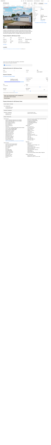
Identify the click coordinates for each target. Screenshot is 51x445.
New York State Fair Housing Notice (30, 380)
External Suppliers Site (18, 372)
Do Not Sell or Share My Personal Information (32, 359)
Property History (19, 5)
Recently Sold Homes (17, 373)
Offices (4, 362)
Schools (29, 5)
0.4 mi (45, 203)
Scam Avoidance (30, 360)
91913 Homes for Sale (6, 331)
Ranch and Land (17, 371)
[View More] (5, 44)
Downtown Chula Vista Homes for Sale (8, 309)
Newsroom (4, 363)
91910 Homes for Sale (6, 329)
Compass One (17, 359)
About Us (4, 353)
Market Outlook (17, 358)
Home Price (4, 88)
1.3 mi (44, 207)
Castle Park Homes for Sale (7, 306)
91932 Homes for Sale (6, 334)
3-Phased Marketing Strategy (19, 357)
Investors (4, 357)
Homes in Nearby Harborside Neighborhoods (11, 303)
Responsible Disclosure (36, 360)
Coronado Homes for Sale (7, 322)
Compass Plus (16, 364)
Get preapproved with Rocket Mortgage (40, 22)
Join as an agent (5, 358)
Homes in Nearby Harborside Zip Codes (10, 326)
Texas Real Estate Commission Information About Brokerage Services (34, 378)
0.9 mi (45, 205)
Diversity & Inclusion (17, 367)
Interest (27, 84)
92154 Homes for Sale (6, 328)
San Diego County (43, 20)
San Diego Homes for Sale (7, 316)
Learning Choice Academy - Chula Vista (14, 209)
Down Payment (28, 88)
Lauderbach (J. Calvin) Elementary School (14, 203)
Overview (4, 5)
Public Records (24, 5)
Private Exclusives (17, 354)
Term (4, 84)
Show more (5, 312)
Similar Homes (33, 5)
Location (8, 5)
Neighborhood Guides (18, 368)
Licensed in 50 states (29, 385)
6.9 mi (45, 209)
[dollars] (34, 90)
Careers (4, 359)
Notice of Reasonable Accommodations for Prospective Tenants (34, 381)
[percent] (45, 90)
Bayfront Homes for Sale (7, 304)
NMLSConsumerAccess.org (39, 384)
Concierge (16, 353)
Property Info (13, 5)
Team (4, 354)
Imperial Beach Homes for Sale (7, 321)
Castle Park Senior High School (12, 207)
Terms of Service (41, 359)
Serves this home (30, 203)
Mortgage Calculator (17, 363)
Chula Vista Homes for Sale (7, 319)
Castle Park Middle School (11, 205)
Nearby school (31, 209)
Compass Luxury (17, 362)
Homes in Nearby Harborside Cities (9, 314)
